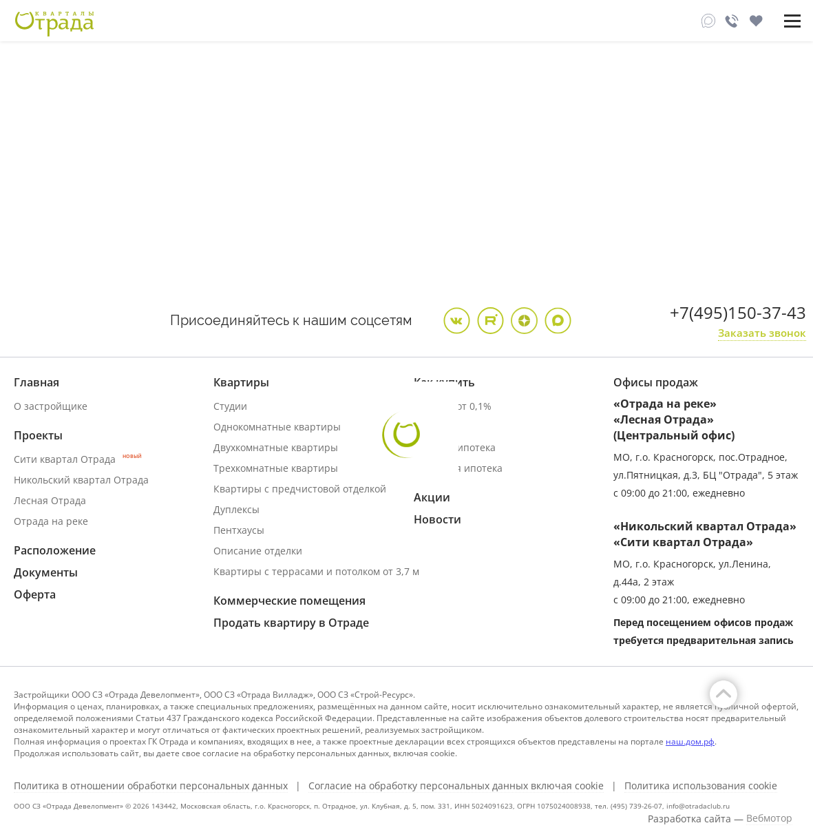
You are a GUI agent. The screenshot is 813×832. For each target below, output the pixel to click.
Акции (432, 497)
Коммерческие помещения (289, 600)
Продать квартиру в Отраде (291, 622)
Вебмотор (769, 818)
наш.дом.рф (690, 741)
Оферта (35, 594)
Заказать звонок (762, 333)
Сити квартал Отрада (78, 459)
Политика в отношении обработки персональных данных (151, 786)
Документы (46, 572)
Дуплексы (236, 509)
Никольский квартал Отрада (81, 479)
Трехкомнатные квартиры (275, 468)
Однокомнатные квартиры (277, 426)
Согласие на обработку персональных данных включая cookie (456, 786)
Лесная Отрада (50, 500)
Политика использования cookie (700, 786)
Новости (437, 519)
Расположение (55, 550)
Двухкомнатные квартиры (275, 447)
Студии (230, 406)
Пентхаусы (238, 530)
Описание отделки (257, 550)
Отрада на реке (51, 521)
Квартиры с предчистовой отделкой (299, 488)
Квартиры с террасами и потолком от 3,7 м (316, 571)
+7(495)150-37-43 (738, 312)
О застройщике (50, 406)
